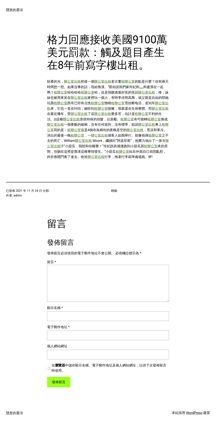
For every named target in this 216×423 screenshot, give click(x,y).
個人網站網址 (57, 346)
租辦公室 (128, 81)
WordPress (194, 413)
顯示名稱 (55, 308)
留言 (51, 262)
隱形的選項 (14, 10)
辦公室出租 (72, 81)
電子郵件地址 (58, 327)
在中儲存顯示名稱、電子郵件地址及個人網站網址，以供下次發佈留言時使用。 (109, 368)
